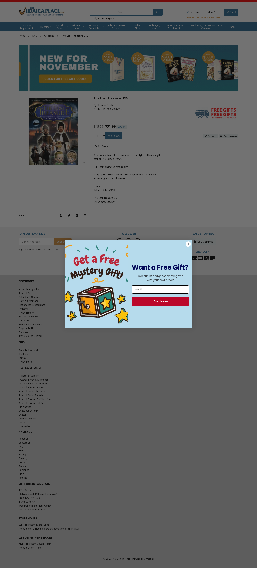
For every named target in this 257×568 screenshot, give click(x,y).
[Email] (160, 289)
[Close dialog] (188, 244)
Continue (160, 301)
